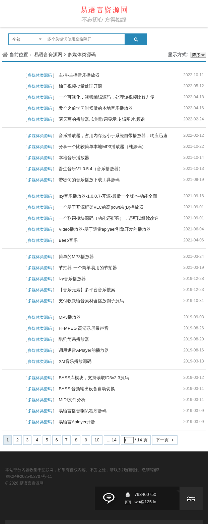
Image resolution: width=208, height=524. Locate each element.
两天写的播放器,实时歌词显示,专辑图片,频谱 (102, 119)
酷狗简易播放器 (74, 339)
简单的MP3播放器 (76, 256)
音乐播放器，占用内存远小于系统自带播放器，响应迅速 (113, 135)
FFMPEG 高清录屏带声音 (84, 328)
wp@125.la (145, 501)
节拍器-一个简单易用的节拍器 (88, 267)
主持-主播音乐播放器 (79, 75)
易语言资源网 (48, 54)
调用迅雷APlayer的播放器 (84, 350)
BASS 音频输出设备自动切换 (87, 388)
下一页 (162, 439)
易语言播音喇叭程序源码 (83, 410)
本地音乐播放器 (74, 157)
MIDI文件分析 (72, 399)
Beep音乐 (68, 240)
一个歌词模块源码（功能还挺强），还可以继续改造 (109, 218)
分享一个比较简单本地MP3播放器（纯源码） (102, 146)
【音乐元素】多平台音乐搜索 (87, 289)
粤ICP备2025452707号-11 (28, 476)
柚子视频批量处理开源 (80, 86)
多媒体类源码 (82, 54)
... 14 (112, 439)
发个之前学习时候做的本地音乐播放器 (96, 108)
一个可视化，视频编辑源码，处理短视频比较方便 (106, 97)
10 (96, 439)
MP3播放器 (70, 317)
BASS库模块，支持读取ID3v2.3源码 (94, 377)
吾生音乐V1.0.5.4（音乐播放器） (91, 168)
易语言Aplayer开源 (77, 421)
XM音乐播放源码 (75, 361)
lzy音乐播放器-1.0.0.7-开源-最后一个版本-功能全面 (108, 196)
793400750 (145, 494)
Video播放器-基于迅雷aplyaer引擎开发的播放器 (105, 229)
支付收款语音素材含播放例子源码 (91, 300)
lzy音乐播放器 (72, 278)
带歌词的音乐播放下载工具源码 (89, 179)
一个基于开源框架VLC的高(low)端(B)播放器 (101, 207)
